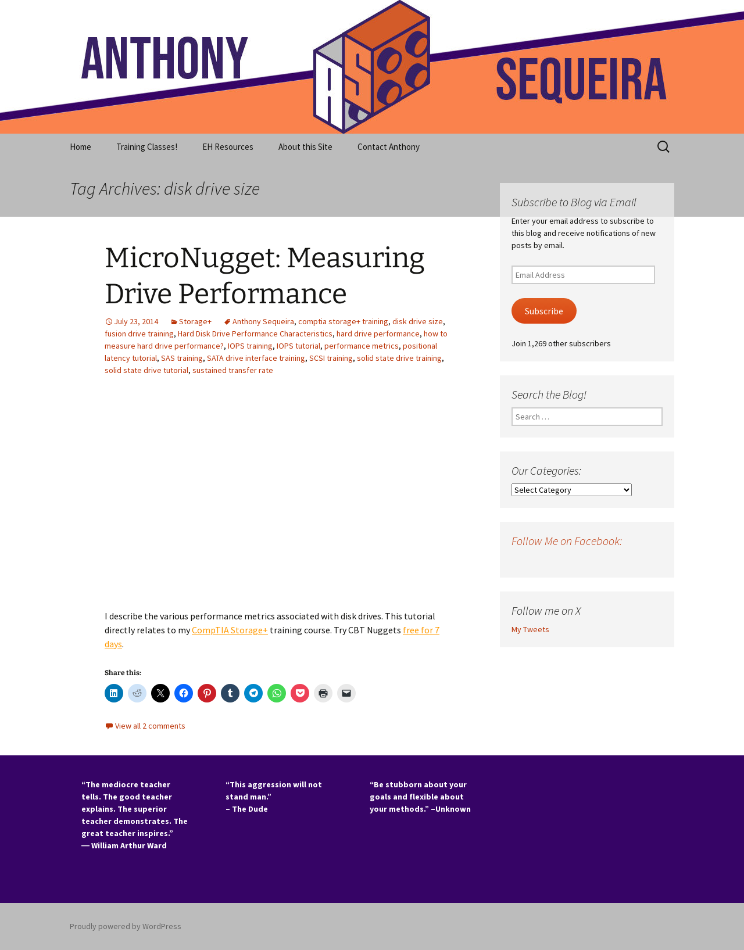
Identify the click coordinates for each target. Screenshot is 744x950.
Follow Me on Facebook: (567, 540)
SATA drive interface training (256, 358)
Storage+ (195, 321)
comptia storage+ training (343, 321)
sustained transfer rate (232, 370)
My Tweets (530, 629)
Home (80, 146)
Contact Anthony (388, 146)
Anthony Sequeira (263, 321)
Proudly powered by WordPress (125, 926)
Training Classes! (146, 146)
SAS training (182, 358)
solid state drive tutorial (146, 370)
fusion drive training (139, 333)
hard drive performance (378, 333)
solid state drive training (399, 358)
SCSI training (331, 358)
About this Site (305, 146)
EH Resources (227, 146)
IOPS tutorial (298, 345)
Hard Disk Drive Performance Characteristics (255, 333)
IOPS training (250, 345)
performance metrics (361, 345)
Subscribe (544, 311)
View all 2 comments (150, 725)
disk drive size (417, 321)
